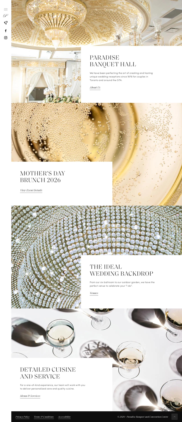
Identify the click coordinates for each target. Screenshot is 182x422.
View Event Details (31, 190)
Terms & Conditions (44, 417)
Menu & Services (30, 396)
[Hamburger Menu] (6, 9)
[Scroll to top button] (174, 417)
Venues (94, 293)
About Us (95, 87)
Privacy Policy (23, 417)
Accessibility (64, 417)
